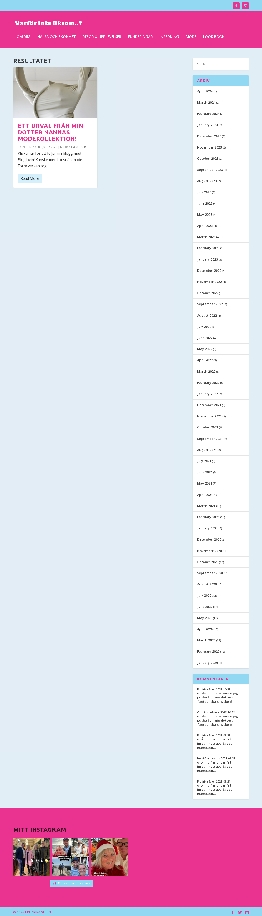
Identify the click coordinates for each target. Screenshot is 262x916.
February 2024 (208, 112)
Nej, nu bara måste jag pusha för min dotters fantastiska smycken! (217, 695)
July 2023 (204, 190)
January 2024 (207, 123)
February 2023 (208, 246)
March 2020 (206, 638)
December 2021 (209, 403)
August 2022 (207, 314)
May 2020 (204, 616)
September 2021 (210, 437)
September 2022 (210, 302)
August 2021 (207, 448)
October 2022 (207, 291)
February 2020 (208, 650)
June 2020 (204, 605)
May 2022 (204, 347)
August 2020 (207, 582)
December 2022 (209, 269)
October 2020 (207, 560)
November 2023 (209, 146)
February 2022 (208, 381)
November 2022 (209, 280)
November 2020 (209, 549)
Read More (29, 176)
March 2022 (206, 370)
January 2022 (207, 392)
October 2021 (207, 426)
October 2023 (207, 157)
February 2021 (208, 515)
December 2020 (209, 538)
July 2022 (204, 325)
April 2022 (205, 359)
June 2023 (204, 202)
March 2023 (206, 235)
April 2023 (205, 224)
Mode (191, 36)
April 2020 (205, 627)
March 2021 (206, 504)
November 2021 (209, 414)
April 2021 (205, 493)
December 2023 (209, 134)
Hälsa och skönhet (56, 36)
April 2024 (205, 89)
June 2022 (204, 336)
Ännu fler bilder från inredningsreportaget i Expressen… (215, 742)
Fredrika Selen (31, 145)
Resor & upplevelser (102, 36)
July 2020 (204, 594)
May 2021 (204, 482)
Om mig (23, 36)
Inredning (169, 36)
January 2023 (207, 258)
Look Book (213, 36)
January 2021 (207, 526)
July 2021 (204, 459)
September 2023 (210, 168)
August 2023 (207, 179)
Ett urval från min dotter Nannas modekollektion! (50, 130)
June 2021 (204, 470)
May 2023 (204, 213)
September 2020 (210, 571)
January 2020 (207, 661)
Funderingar (140, 36)
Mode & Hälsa (69, 145)
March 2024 (206, 101)
